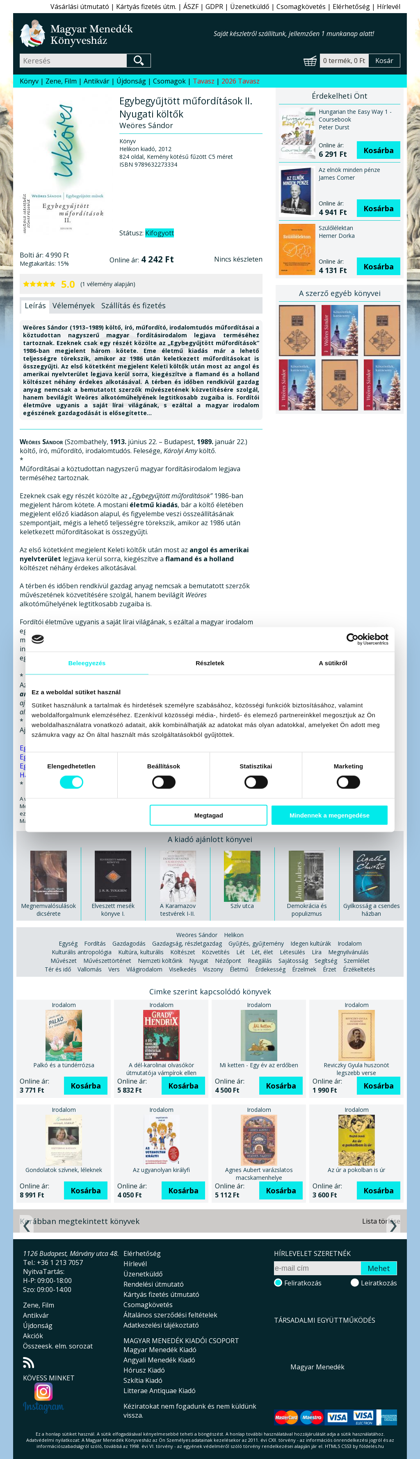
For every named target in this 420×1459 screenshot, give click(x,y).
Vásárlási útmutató (79, 6)
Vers (114, 969)
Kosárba (378, 150)
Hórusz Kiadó (144, 1370)
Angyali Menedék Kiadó (159, 1359)
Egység (68, 943)
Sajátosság (293, 960)
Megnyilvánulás (348, 952)
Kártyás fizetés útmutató (161, 1294)
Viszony (213, 969)
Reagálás (260, 960)
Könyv (29, 81)
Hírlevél (388, 6)
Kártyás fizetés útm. (146, 6)
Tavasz (204, 81)
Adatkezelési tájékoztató (161, 1325)
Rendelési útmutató (153, 1284)
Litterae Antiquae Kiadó (159, 1390)
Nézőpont (228, 960)
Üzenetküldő (249, 6)
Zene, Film (61, 81)
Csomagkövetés (301, 6)
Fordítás (95, 943)
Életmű (239, 969)
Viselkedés (182, 969)
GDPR (214, 6)
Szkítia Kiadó (142, 1380)
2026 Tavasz (240, 81)
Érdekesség (270, 969)
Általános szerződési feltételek (170, 1314)
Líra (317, 952)
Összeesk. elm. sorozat (58, 1346)
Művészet (63, 960)
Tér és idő (58, 969)
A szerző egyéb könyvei (340, 293)
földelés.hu (371, 1446)
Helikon (234, 935)
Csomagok (169, 81)
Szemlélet (357, 960)
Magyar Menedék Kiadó (159, 1349)
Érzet (329, 969)
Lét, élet (262, 952)
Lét (240, 952)
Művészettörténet (107, 960)
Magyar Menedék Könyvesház (117, 33)
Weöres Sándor (196, 935)
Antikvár (97, 81)
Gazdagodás (129, 943)
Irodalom (350, 943)
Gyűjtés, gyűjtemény (256, 943)
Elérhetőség (351, 6)
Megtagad (208, 814)
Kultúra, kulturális (141, 952)
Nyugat (198, 960)
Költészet (182, 952)
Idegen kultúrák (310, 943)
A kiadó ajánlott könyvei (210, 839)
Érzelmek (304, 969)
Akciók (33, 1335)
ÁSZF (191, 6)
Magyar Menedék (317, 1366)
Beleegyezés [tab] (86, 662)
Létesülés (292, 952)
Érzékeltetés (359, 969)
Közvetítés (216, 952)
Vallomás (90, 969)
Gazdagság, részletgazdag (187, 943)
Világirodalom (144, 969)
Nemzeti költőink (160, 960)
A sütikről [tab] (333, 662)
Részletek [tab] (210, 662)
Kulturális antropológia (82, 952)
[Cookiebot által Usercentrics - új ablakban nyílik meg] (352, 639)
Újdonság (131, 81)
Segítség (326, 960)
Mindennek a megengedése (330, 814)
